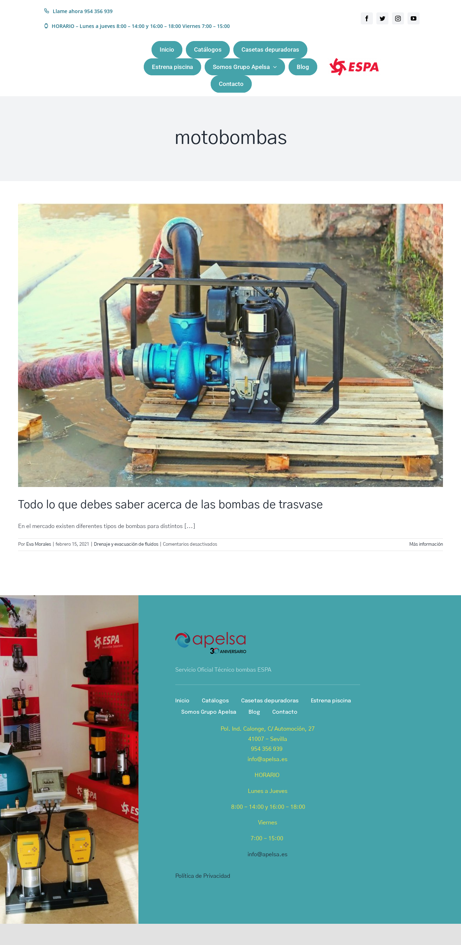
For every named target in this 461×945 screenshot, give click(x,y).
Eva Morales (38, 544)
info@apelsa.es (267, 854)
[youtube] (414, 18)
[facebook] (367, 18)
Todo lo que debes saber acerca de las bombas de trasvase (170, 504)
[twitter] (382, 18)
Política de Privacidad (202, 876)
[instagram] (398, 18)
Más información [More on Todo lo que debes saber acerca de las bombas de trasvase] (426, 544)
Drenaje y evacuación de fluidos (126, 544)
